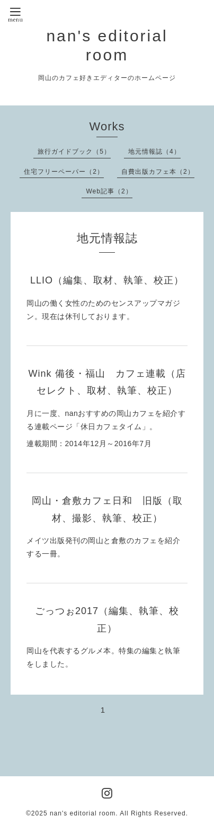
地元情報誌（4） (154, 151)
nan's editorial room (82, 813)
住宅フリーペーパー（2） (64, 171)
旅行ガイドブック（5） (74, 151)
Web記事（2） (109, 191)
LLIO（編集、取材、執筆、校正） (107, 280)
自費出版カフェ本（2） (157, 171)
